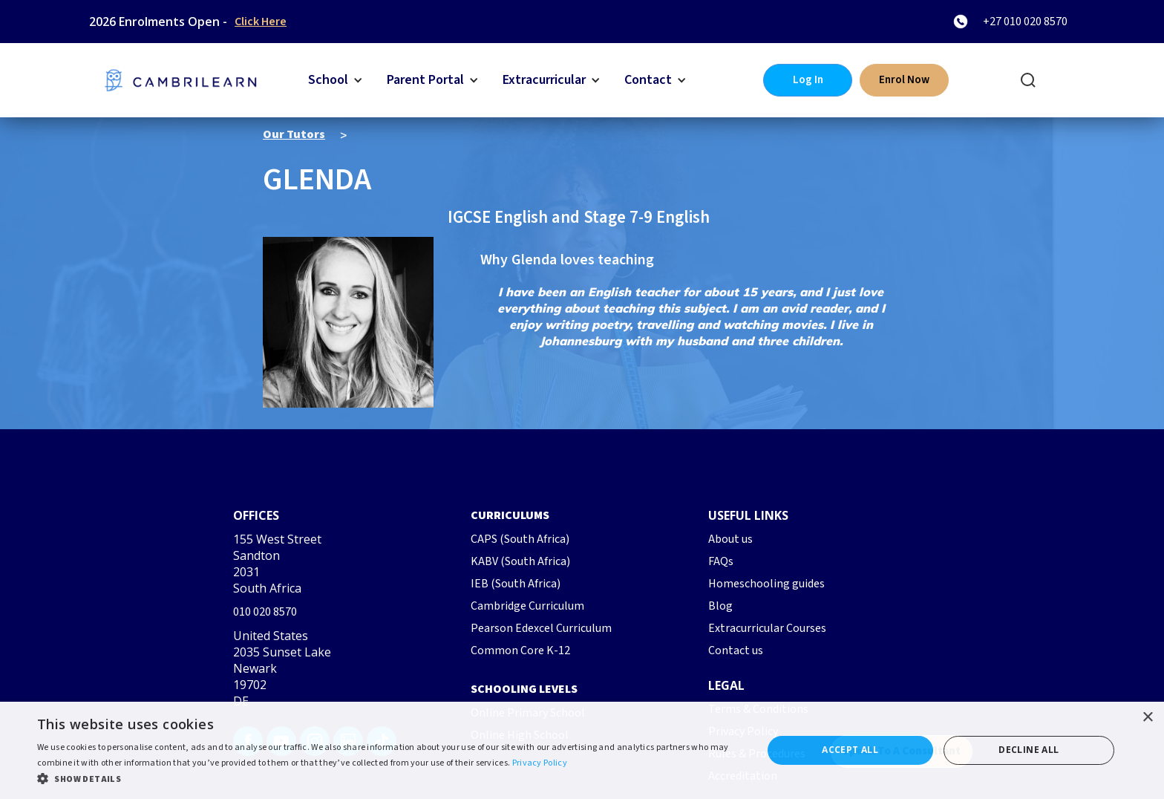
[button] (335, 80)
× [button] (1147, 717)
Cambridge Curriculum (527, 606)
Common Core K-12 (520, 650)
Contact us (735, 650)
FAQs (720, 561)
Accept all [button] (850, 749)
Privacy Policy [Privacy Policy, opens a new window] (539, 763)
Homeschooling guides (766, 583)
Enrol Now (904, 80)
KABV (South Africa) (520, 561)
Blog (720, 606)
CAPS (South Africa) (520, 539)
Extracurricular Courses (767, 628)
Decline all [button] (1028, 749)
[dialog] (582, 750)
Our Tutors (294, 134)
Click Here (261, 21)
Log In (808, 80)
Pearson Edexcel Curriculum (541, 628)
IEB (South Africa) (515, 583)
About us (730, 539)
